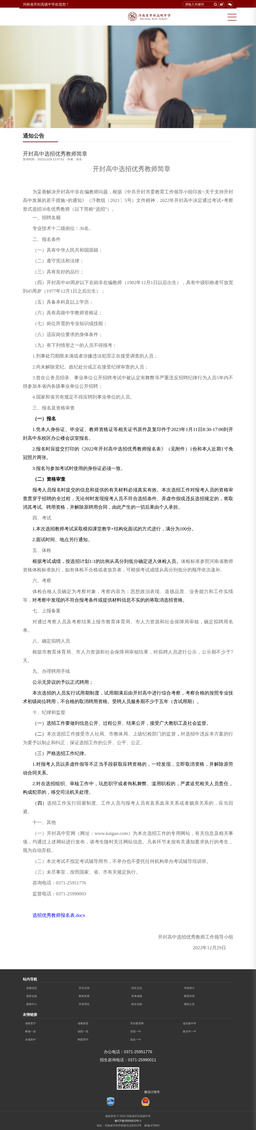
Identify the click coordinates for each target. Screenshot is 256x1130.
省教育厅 (30, 1023)
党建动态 (31, 988)
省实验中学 (189, 1023)
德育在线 (31, 996)
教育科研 (189, 996)
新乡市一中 (189, 1031)
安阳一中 (135, 1031)
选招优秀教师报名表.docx (58, 915)
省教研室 (83, 1023)
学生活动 (84, 988)
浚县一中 (135, 1039)
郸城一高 (30, 1031)
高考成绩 (136, 996)
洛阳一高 (83, 1031)
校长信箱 (136, 1004)
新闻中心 (31, 1004)
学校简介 (189, 988)
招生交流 (136, 988)
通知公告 (189, 1004)
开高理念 (84, 1004)
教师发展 (84, 996)
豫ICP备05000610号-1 (128, 1120)
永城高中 (30, 1039)
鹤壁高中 (83, 1039)
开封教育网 (137, 1023)
